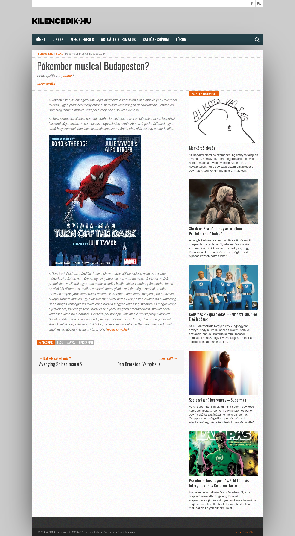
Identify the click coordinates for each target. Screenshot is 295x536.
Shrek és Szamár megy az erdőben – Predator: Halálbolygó (217, 231)
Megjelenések (82, 39)
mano (67, 75)
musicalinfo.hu (117, 329)
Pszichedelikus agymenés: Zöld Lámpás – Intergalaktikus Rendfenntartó (220, 483)
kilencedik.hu (45, 53)
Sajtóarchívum (156, 39)
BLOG (59, 53)
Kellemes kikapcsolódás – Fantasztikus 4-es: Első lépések (223, 317)
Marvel (71, 342)
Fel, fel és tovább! (245, 532)
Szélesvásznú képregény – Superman (217, 400)
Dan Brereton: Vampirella (138, 364)
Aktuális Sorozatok (118, 39)
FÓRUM (181, 39)
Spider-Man (86, 342)
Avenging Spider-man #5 (60, 364)
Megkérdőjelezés (202, 148)
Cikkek (58, 39)
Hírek (40, 39)
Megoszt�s (46, 83)
